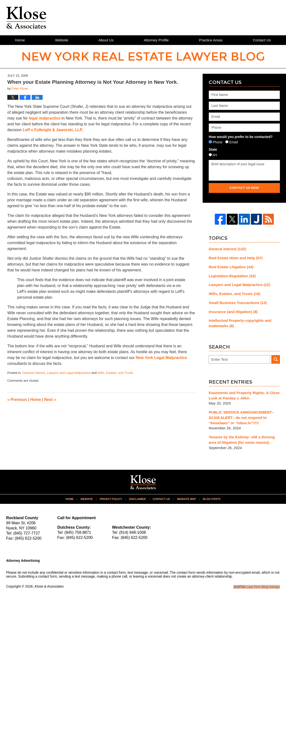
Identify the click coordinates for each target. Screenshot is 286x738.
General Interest (33, 373)
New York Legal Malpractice (161, 358)
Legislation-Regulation (232, 276)
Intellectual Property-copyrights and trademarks (240, 323)
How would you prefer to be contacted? (241, 137)
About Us (106, 40)
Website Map (186, 499)
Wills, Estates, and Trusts (115, 373)
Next (50, 399)
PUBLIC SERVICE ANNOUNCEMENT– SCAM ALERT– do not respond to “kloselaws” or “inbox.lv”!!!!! (241, 417)
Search (275, 359)
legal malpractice (45, 118)
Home (20, 40)
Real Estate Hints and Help (236, 258)
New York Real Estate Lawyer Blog (26, 17)
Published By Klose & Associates (247, 17)
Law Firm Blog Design (256, 587)
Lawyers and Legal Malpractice (68, 373)
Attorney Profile (156, 40)
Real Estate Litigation (231, 267)
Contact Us (161, 499)
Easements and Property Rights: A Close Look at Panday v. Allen (244, 395)
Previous (17, 399)
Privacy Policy (111, 499)
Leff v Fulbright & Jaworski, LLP (52, 130)
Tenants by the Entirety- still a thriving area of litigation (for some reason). (242, 439)
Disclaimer (137, 499)
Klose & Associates (49, 586)
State (213, 149)
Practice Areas (211, 40)
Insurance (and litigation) (233, 312)
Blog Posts (211, 499)
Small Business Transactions (238, 303)
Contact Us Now (244, 188)
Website (61, 40)
